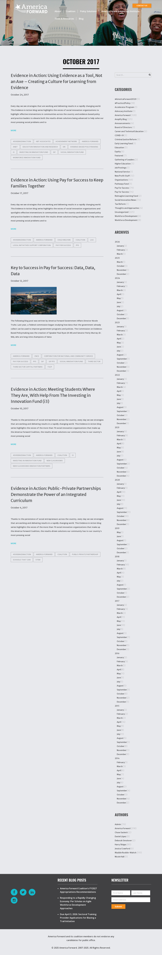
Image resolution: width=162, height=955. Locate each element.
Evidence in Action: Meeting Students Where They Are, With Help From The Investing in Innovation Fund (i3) (53, 395)
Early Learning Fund (124, 143)
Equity (118, 151)
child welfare (64, 240)
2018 (117, 556)
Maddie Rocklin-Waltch (125, 852)
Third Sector (94, 361)
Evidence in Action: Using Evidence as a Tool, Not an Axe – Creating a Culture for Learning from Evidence (56, 81)
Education (119, 147)
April (119, 294)
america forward (90, 141)
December (121, 274)
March (120, 254)
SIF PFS (52, 361)
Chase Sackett (121, 832)
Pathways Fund (122, 184)
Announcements (122, 123)
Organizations (121, 180)
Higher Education (123, 163)
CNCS (36, 356)
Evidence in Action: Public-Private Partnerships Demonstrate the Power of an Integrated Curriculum (56, 494)
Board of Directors (123, 127)
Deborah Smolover (123, 840)
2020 (117, 480)
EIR (64, 147)
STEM (38, 559)
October (120, 266)
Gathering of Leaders (124, 159)
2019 (117, 528)
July (118, 306)
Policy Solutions (88, 11)
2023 (117, 322)
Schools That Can (22, 559)
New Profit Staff (122, 176)
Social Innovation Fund (72, 152)
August (120, 310)
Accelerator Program (124, 107)
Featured (119, 155)
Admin (118, 824)
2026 (117, 242)
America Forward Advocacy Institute (120, 11)
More (13, 130)
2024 (117, 278)
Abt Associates (43, 141)
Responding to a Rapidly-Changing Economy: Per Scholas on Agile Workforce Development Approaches (78, 903)
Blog (81, 18)
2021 (117, 427)
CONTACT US (142, 5)
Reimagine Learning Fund (126, 196)
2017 (117, 601)
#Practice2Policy (122, 103)
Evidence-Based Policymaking (84, 147)
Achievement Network (66, 141)
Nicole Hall (119, 856)
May (119, 298)
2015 (117, 706)
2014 (117, 758)
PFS (77, 245)
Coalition (70, 11)
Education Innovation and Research (40, 147)
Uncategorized (121, 212)
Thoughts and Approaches (127, 208)
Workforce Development (126, 216)
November (121, 270)
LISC (92, 240)
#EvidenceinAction (22, 141)
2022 (117, 375)
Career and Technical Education (129, 131)
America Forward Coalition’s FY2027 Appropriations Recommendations (78, 890)
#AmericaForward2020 (125, 99)
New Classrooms (55, 460)
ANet (15, 147)
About (58, 11)
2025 (117, 258)
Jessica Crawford (122, 848)
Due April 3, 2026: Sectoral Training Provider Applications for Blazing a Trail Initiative (78, 918)
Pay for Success (63, 245)
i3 (13, 152)
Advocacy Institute (123, 111)
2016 (117, 653)
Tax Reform (120, 204)
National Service (122, 172)
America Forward (122, 115)
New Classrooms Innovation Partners (31, 466)
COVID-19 (119, 135)
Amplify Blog (121, 119)
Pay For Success (122, 188)
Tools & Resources (64, 18)
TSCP (49, 367)
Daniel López (120, 836)
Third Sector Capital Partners (28, 367)
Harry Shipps (120, 844)
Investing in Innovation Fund (33, 152)
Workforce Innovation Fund (26, 157)
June (119, 302)
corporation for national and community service (68, 356)
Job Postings (120, 168)
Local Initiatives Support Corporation (32, 245)
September (122, 359)
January (120, 246)
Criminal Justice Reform (126, 139)
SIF (54, 152)
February (121, 250)
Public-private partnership (85, 554)
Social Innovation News (125, 200)
